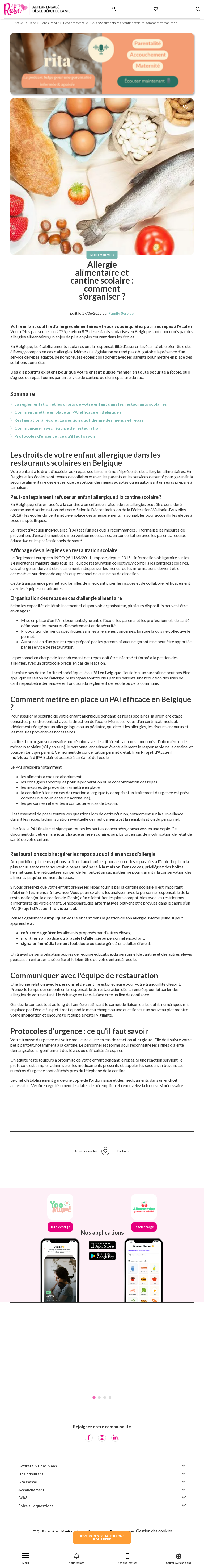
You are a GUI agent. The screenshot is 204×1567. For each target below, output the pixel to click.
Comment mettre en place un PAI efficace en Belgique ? (68, 411)
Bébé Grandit (49, 23)
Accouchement (31, 1489)
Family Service (121, 313)
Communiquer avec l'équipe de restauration (57, 427)
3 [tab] (104, 1397)
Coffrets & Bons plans (37, 1466)
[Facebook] (89, 1438)
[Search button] (198, 9)
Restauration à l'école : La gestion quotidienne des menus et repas (79, 419)
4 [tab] (110, 1397)
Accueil (19, 23)
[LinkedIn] (115, 1438)
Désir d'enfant (31, 1473)
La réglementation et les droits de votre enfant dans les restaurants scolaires (90, 404)
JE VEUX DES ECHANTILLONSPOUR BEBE (102, 1537)
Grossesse (27, 1481)
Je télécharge (60, 1227)
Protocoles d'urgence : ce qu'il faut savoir (55, 435)
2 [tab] (99, 1397)
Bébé (32, 23)
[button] (25, 1557)
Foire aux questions (35, 1505)
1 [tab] (94, 1397)
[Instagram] (102, 1438)
